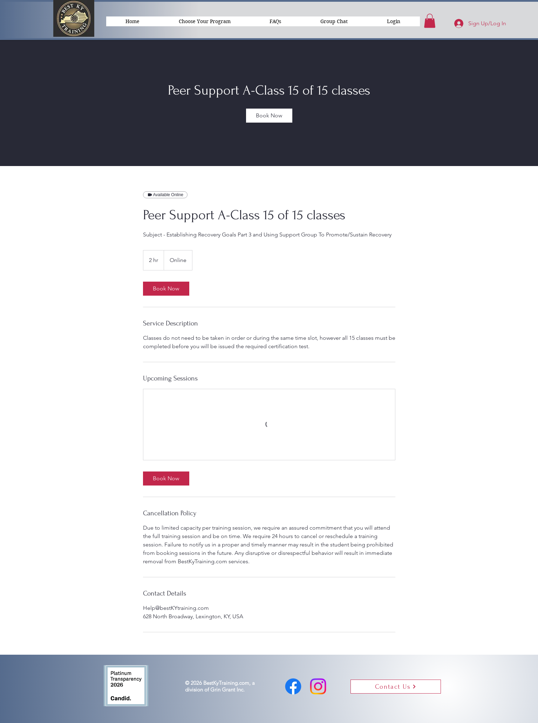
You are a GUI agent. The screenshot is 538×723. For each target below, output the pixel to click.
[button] (393, 21)
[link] (269, 116)
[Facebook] (293, 686)
